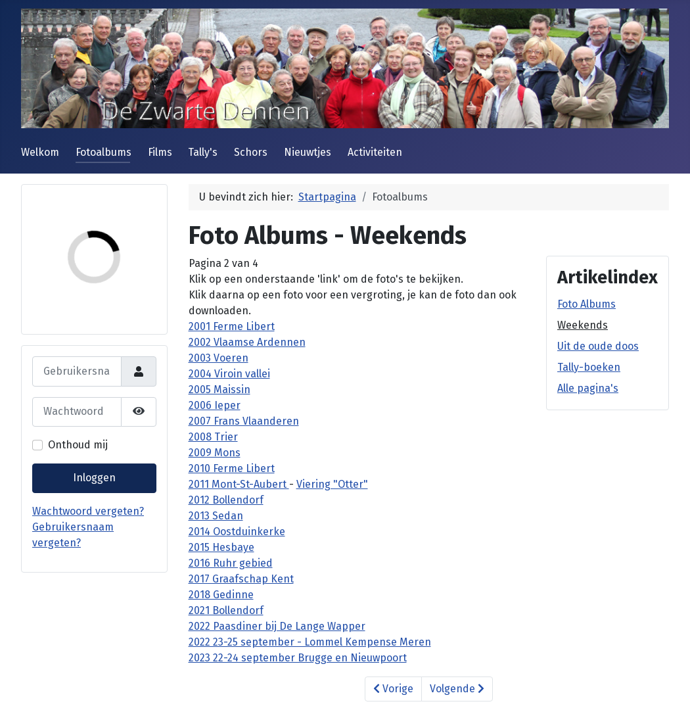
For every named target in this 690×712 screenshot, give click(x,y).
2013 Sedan (216, 516)
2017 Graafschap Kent (241, 579)
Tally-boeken (588, 367)
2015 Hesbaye (221, 547)
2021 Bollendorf (226, 610)
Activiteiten (375, 152)
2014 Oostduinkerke (237, 531)
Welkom (40, 152)
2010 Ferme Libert (232, 468)
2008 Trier (213, 437)
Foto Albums (586, 304)
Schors (250, 152)
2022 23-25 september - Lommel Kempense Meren (310, 642)
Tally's (203, 152)
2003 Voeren (218, 358)
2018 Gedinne (221, 594)
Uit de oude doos (598, 346)
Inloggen (94, 477)
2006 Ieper (215, 405)
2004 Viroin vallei (229, 374)
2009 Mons (215, 452)
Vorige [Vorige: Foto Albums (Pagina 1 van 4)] (393, 688)
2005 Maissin (219, 389)
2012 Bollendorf (226, 500)
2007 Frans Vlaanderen (244, 421)
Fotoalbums (103, 152)
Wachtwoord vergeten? (88, 511)
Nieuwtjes (307, 152)
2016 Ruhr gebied (231, 563)
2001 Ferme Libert (232, 326)
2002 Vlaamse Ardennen (247, 342)
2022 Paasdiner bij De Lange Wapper (277, 626)
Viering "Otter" (332, 484)
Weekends (582, 325)
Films (160, 152)
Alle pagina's (587, 388)
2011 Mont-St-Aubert (239, 484)
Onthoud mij (78, 445)
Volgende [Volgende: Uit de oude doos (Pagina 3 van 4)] (457, 688)
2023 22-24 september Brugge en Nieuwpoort (298, 658)
